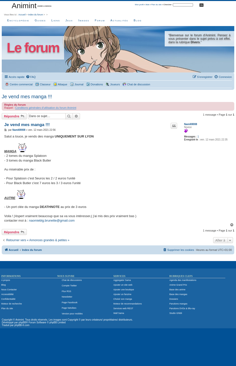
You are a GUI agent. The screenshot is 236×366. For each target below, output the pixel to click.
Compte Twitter (69, 285)
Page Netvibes (69, 308)
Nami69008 (190, 124)
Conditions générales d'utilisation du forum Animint (45, 107)
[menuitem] (31, 77)
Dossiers (173, 299)
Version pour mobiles (72, 313)
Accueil (22, 14)
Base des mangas (178, 294)
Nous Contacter (9, 289)
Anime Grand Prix (178, 285)
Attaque (62, 84)
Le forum (33, 48)
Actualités (119, 20)
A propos (5, 280)
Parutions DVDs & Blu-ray (182, 308)
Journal (79, 84)
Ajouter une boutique (123, 289)
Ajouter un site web (122, 285)
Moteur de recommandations (127, 303)
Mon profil (139, 4)
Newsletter (67, 297)
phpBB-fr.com (22, 325)
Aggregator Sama (122, 280)
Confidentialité (8, 299)
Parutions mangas (178, 303)
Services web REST (123, 308)
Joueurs (115, 84)
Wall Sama (118, 313)
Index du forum (35, 14)
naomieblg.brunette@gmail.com (52, 220)
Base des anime (177, 289)
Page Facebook (70, 302)
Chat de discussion (138, 84)
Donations (97, 84)
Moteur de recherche (11, 303)
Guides (40, 20)
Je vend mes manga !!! (27, 96)
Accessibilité (7, 294)
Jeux (69, 20)
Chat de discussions (72, 280)
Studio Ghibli (175, 313)
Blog (138, 20)
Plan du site (156, 4)
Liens (55, 20)
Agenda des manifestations (183, 280)
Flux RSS (66, 291)
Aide (147, 4)
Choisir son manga (122, 299)
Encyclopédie (18, 20)
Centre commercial (21, 84)
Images (83, 20)
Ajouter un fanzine (122, 294)
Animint (24, 5)
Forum (100, 20)
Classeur (45, 84)
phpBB (22, 322)
